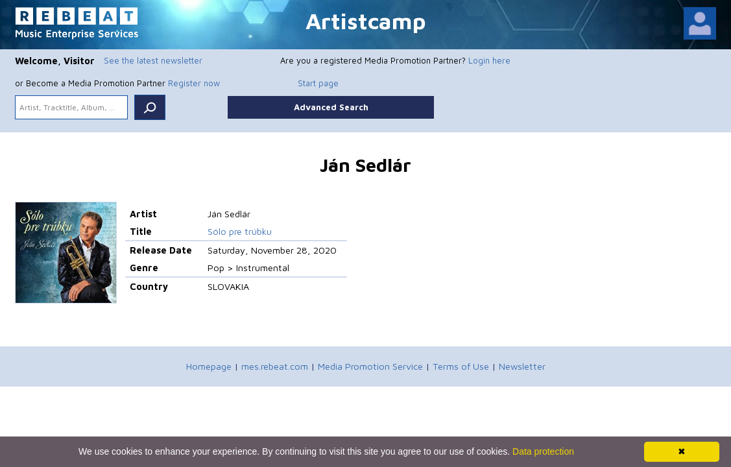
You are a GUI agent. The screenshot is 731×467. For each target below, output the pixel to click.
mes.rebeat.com (274, 366)
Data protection (543, 451)
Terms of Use (461, 366)
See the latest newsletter (153, 60)
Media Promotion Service (370, 366)
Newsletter (522, 366)
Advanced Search (331, 107)
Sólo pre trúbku (240, 231)
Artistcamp (366, 20)
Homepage (209, 366)
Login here (489, 60)
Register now (194, 83)
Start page (318, 83)
